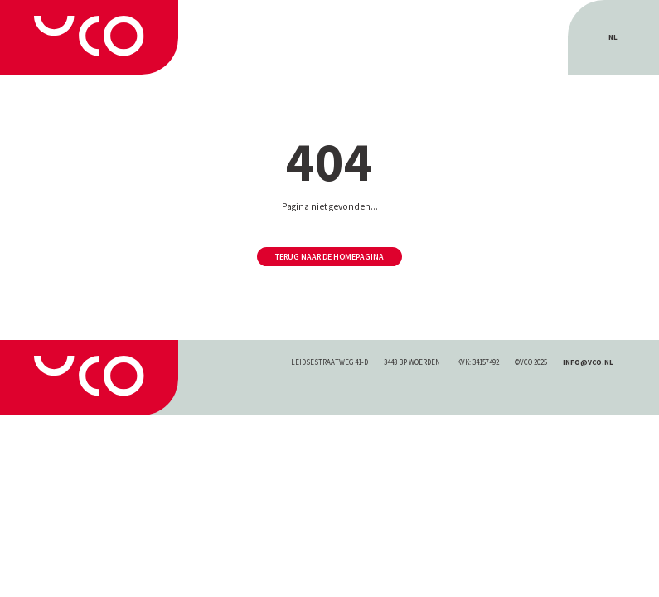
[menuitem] (613, 38)
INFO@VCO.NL (588, 361)
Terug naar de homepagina (329, 256)
